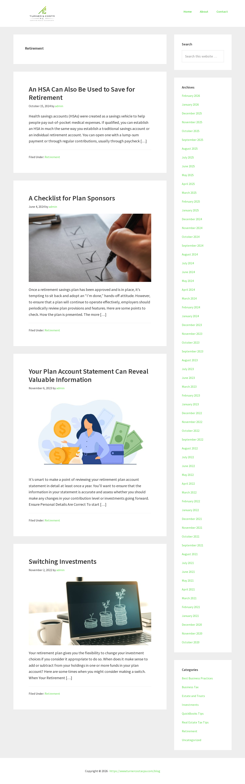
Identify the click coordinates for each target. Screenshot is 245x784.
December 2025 (192, 113)
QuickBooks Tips (193, 713)
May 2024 (188, 281)
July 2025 (188, 157)
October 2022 (190, 431)
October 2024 (190, 237)
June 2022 (188, 466)
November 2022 (192, 422)
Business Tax (190, 687)
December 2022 (192, 413)
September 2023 (192, 351)
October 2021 (190, 536)
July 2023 (188, 369)
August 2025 (190, 148)
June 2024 (188, 272)
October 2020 (190, 642)
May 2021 (188, 580)
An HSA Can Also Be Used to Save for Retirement (82, 93)
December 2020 (192, 624)
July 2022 (188, 457)
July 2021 (188, 563)
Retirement (52, 157)
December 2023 (192, 325)
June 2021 (188, 572)
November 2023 (192, 334)
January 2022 (190, 510)
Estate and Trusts (193, 696)
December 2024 (192, 219)
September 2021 (192, 545)
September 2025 (192, 140)
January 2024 (190, 316)
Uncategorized (191, 740)
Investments (190, 705)
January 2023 (190, 404)
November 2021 (192, 528)
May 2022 (188, 475)
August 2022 (190, 448)
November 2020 (192, 633)
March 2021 (189, 598)
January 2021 (190, 616)
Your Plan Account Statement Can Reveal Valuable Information (88, 375)
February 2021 (191, 607)
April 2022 (188, 483)
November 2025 (192, 122)
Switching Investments (62, 561)
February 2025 (191, 201)
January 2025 (190, 210)
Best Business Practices (197, 678)
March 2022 (189, 492)
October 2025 (190, 131)
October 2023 (190, 342)
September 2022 (192, 439)
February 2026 (191, 96)
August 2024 (190, 254)
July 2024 (188, 263)
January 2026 (190, 104)
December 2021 (192, 519)
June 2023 (188, 378)
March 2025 (189, 193)
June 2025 (188, 166)
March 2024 (189, 298)
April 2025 (188, 184)
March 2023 (189, 386)
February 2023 (191, 395)
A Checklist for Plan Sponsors (72, 198)
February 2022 (191, 501)
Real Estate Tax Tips (195, 722)
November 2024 (192, 228)
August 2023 (190, 360)
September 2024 (192, 245)
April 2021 (188, 589)
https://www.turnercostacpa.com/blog (134, 771)
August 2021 (190, 554)
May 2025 (188, 175)
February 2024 (191, 307)
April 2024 (188, 289)
